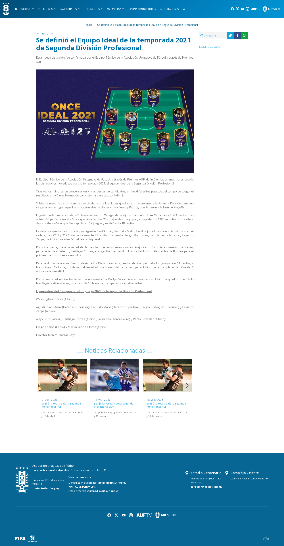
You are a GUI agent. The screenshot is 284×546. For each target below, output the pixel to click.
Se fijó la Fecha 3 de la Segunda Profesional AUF (113, 405)
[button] (187, 385)
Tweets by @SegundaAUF (209, 47)
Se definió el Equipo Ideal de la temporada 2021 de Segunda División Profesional (147, 24)
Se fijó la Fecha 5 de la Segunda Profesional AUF (61, 405)
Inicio (89, 24)
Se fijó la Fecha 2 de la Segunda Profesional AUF (166, 405)
